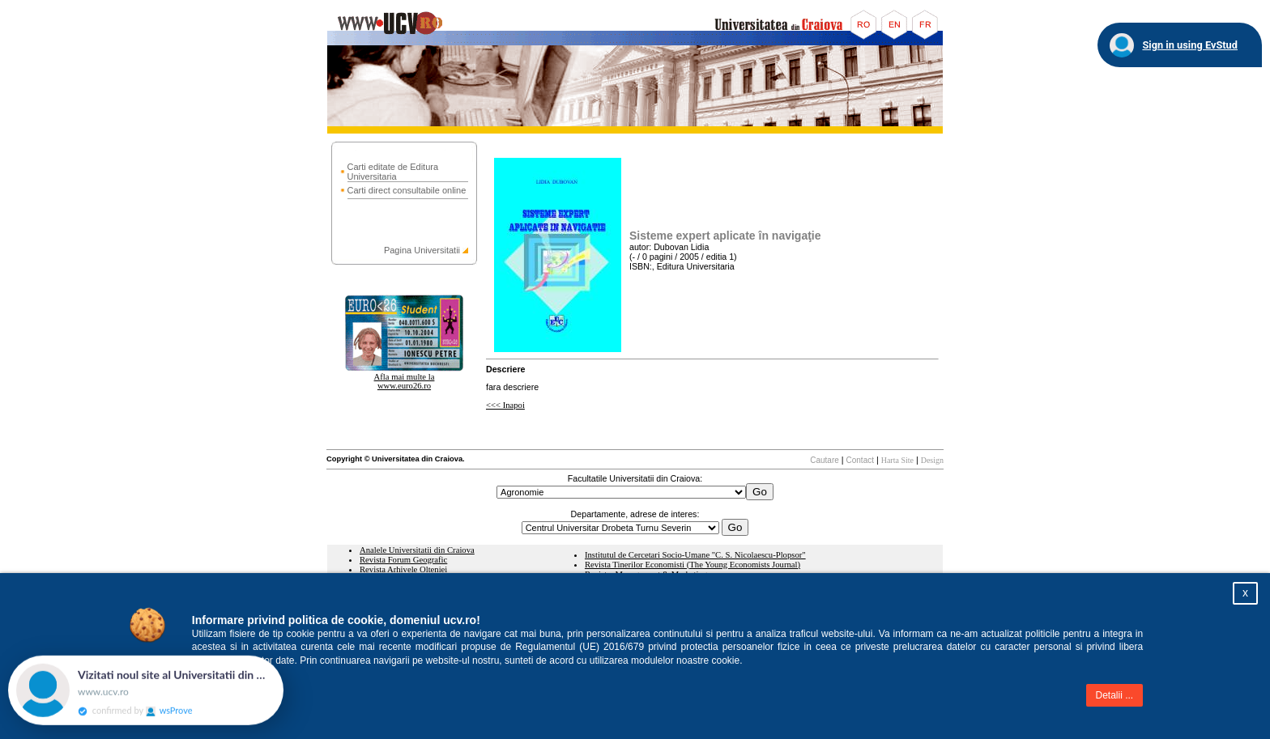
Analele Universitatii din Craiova (417, 550)
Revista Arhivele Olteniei (403, 569)
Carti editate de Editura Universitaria (393, 171)
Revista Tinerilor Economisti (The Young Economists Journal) (692, 564)
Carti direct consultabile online (407, 190)
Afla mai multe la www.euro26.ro (404, 381)
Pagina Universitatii (422, 250)
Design (932, 460)
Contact (860, 460)
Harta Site (897, 460)
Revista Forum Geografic (403, 559)
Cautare (824, 460)
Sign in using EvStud (1190, 45)
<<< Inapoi (505, 405)
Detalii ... (1115, 695)
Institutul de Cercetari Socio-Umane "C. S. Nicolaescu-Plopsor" (695, 554)
